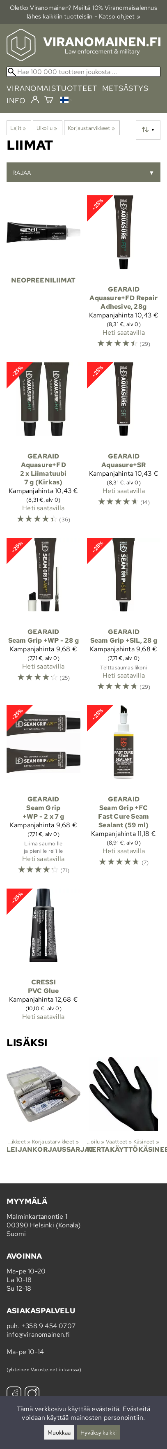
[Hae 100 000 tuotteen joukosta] (83, 72)
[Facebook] (14, 1395)
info (16, 100)
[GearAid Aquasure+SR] (124, 446)
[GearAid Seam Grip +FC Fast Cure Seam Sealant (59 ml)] (124, 793)
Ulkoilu (47, 128)
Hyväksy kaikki (98, 1432)
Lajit (18, 128)
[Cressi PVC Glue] (43, 958)
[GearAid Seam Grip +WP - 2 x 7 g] (43, 793)
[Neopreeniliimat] (43, 275)
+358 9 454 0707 (48, 1326)
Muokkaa (59, 1432)
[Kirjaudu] (35, 100)
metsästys (125, 88)
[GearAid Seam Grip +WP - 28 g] (43, 618)
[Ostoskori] (48, 100)
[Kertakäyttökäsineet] (124, 1112)
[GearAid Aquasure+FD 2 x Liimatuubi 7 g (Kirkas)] (43, 446)
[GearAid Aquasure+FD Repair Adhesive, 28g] (124, 275)
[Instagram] (32, 1395)
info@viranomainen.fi (38, 1334)
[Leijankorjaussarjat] (43, 1112)
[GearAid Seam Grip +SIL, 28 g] (124, 618)
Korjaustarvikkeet (91, 128)
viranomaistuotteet (52, 88)
